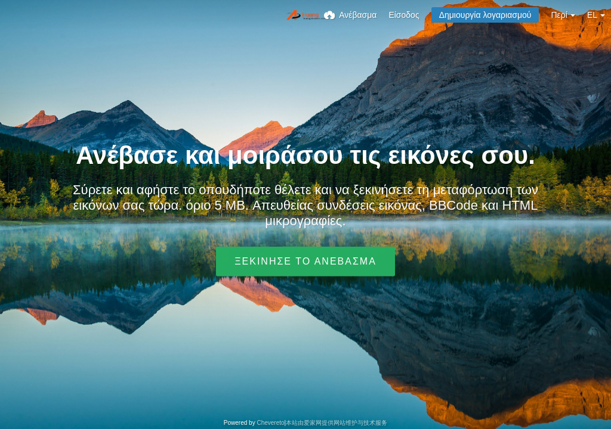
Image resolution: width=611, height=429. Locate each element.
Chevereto (270, 422)
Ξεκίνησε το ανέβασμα (305, 261)
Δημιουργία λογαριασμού (485, 15)
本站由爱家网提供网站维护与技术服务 (336, 422)
